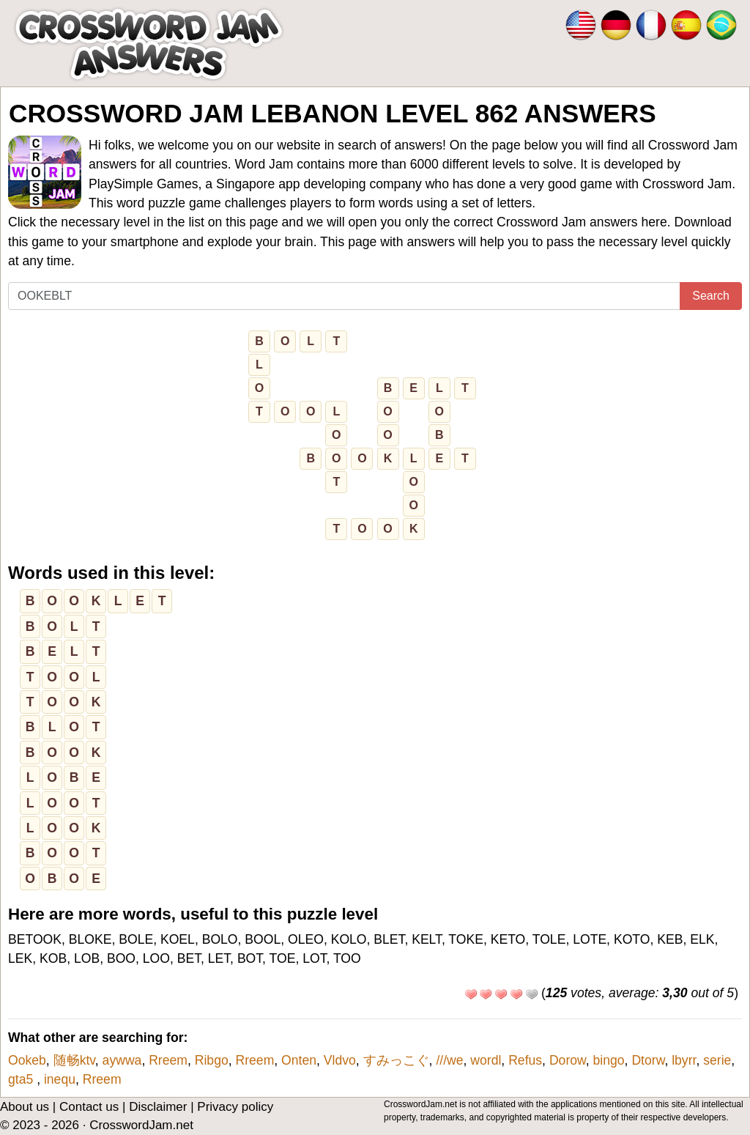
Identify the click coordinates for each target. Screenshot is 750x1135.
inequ (59, 1079)
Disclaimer (158, 1107)
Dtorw (647, 1060)
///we (449, 1060)
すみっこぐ (396, 1060)
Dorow (567, 1060)
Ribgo (212, 1060)
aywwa (122, 1060)
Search (710, 295)
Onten (298, 1060)
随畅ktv (74, 1060)
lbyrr (684, 1060)
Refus (525, 1060)
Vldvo (340, 1060)
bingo (609, 1060)
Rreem (168, 1060)
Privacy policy (235, 1107)
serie (717, 1060)
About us (24, 1107)
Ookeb (27, 1060)
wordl (485, 1060)
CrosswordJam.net (141, 1125)
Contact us (89, 1107)
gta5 (22, 1079)
